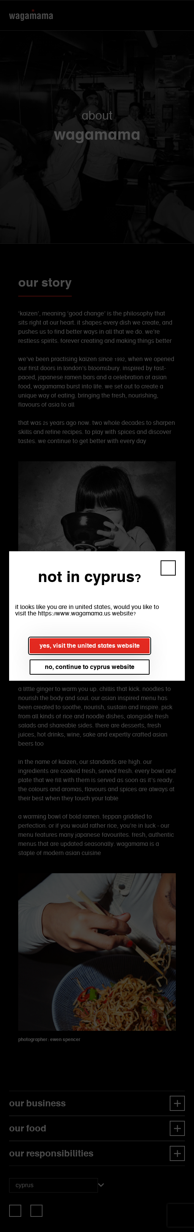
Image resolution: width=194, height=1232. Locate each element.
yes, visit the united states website (89, 645)
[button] (168, 568)
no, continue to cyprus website (89, 666)
